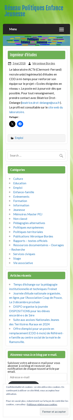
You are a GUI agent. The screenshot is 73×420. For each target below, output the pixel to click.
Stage (17, 258)
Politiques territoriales (28, 232)
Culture (18, 178)
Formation (20, 201)
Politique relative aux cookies (42, 404)
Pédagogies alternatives (29, 223)
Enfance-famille (23, 192)
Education (19, 183)
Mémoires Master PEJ (27, 214)
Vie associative (23, 263)
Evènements (21, 196)
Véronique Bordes (43, 63)
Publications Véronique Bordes (33, 236)
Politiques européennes (28, 227)
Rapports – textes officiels (30, 240)
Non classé (20, 218)
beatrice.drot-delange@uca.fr (41, 102)
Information (21, 205)
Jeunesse (19, 209)
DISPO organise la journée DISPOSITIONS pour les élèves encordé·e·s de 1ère (29, 311)
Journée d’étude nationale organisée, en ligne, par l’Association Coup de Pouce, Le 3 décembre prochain (35, 298)
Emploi (19, 137)
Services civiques (24, 254)
